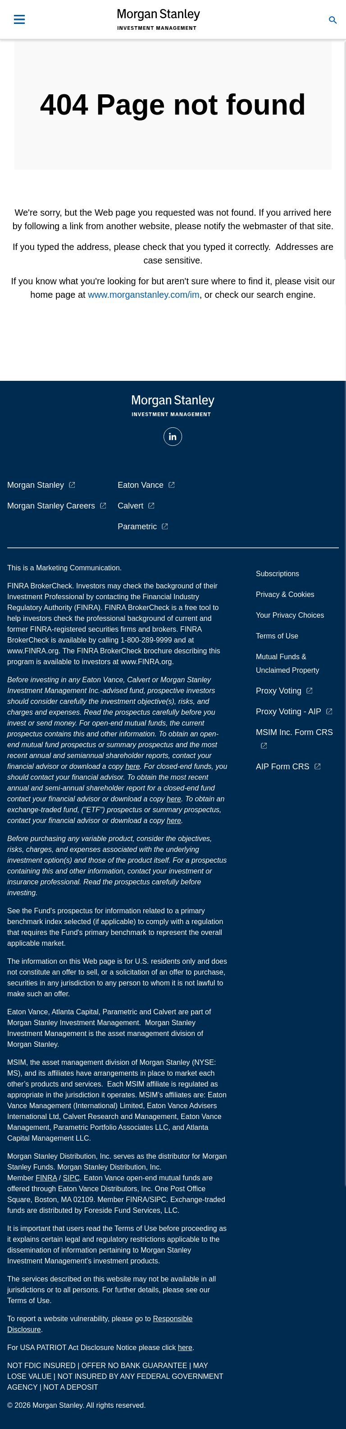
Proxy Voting (278, 690)
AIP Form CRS (283, 766)
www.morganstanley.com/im (143, 295)
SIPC (71, 1178)
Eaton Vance (141, 485)
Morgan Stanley (35, 485)
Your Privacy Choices (292, 615)
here (132, 766)
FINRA (46, 1178)
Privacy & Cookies (285, 594)
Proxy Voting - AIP (288, 711)
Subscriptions (277, 574)
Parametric (137, 526)
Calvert (130, 505)
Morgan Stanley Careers (51, 505)
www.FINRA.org (146, 662)
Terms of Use (277, 636)
